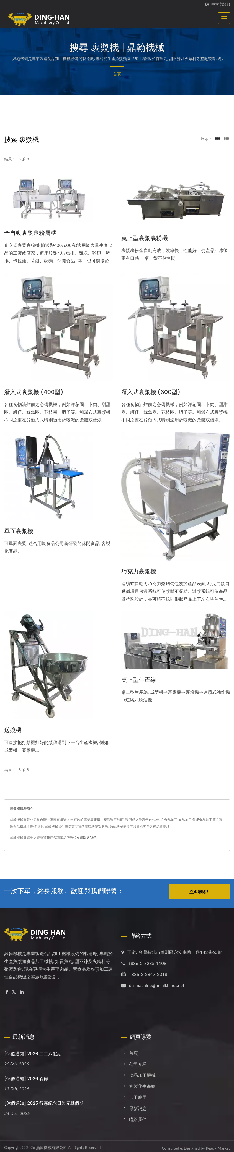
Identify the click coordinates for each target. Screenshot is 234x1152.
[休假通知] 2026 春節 (26, 1075)
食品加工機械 (142, 1071)
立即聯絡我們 (86, 838)
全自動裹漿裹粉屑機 (30, 233)
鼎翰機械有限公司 (51, 1144)
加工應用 (138, 1093)
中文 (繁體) (220, 4)
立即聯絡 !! (199, 891)
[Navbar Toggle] (224, 18)
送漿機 (13, 730)
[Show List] (226, 138)
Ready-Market (218, 1144)
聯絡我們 (138, 1116)
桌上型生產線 (138, 680)
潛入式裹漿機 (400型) (33, 392)
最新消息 (138, 1105)
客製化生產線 (142, 1082)
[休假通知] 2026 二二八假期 (32, 1050)
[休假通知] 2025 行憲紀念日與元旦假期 (44, 1100)
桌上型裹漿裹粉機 (144, 238)
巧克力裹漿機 (138, 571)
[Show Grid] (217, 138)
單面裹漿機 (18, 531)
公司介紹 (138, 1060)
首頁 (117, 74)
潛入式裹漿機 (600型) (151, 392)
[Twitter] (14, 989)
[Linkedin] (22, 989)
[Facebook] (7, 989)
